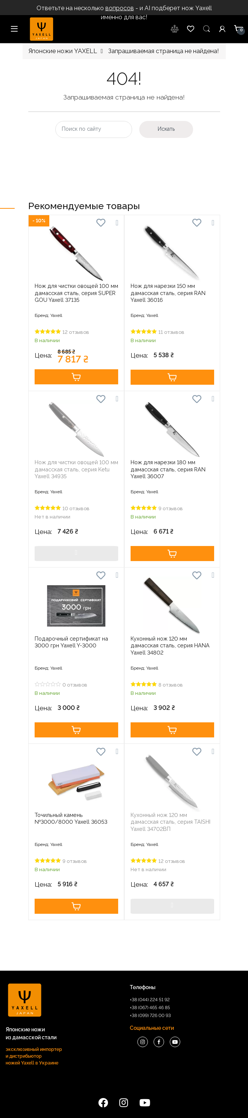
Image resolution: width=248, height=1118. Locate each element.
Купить (76, 376)
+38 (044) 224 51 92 (150, 999)
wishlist (175, 29)
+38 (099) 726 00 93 (150, 1015)
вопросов (119, 8)
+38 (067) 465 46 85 (150, 1007)
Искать (166, 129)
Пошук (206, 29)
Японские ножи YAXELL (62, 51)
